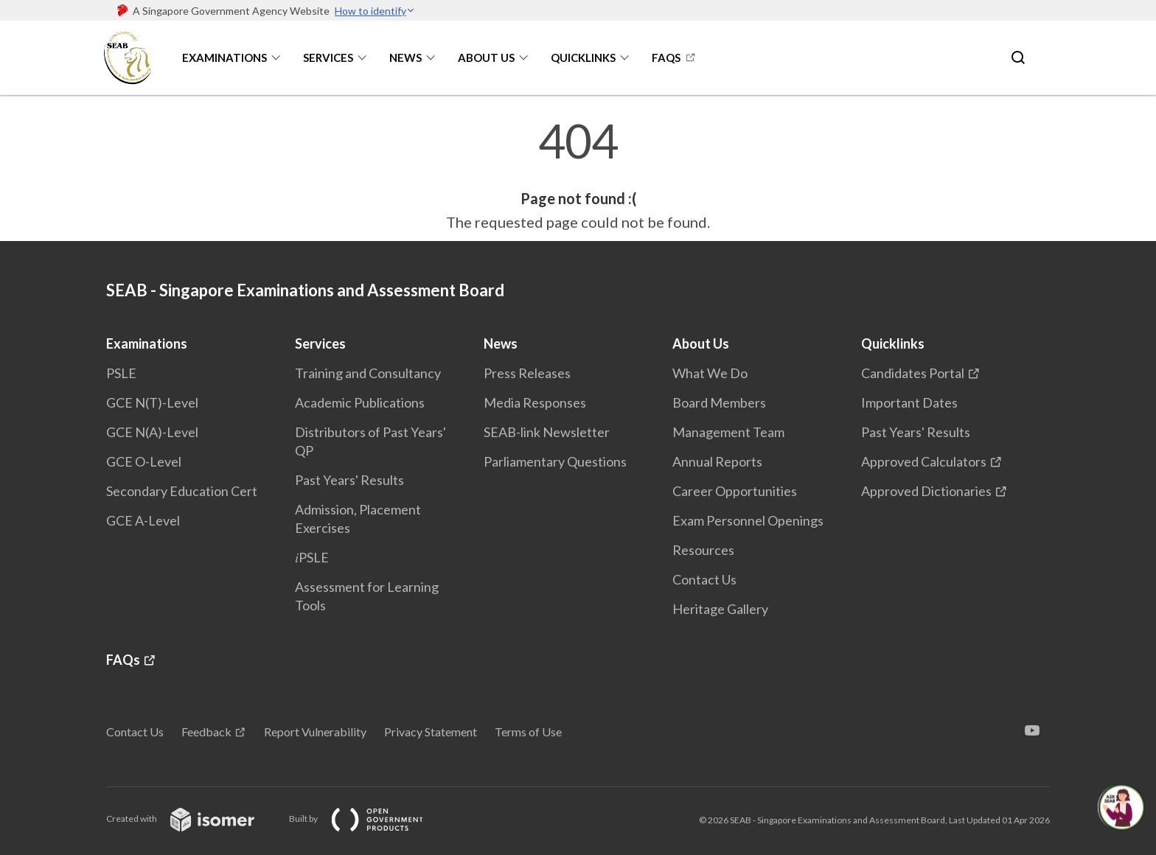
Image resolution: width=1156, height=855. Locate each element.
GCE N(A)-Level (152, 432)
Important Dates (909, 402)
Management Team (728, 432)
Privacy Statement (430, 732)
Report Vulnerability (315, 732)
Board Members (719, 402)
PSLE (121, 373)
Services (328, 57)
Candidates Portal (912, 373)
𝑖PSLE (312, 557)
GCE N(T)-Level (152, 402)
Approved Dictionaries (926, 491)
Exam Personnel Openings (748, 520)
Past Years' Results (349, 480)
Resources (703, 550)
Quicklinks (583, 57)
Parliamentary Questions (555, 461)
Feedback (206, 732)
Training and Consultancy (368, 373)
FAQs (666, 57)
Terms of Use (528, 732)
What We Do (710, 373)
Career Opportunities (734, 491)
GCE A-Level (143, 520)
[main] (578, 175)
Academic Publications (360, 402)
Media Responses (535, 402)
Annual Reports (717, 461)
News (405, 57)
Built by (368, 818)
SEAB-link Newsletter (547, 432)
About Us (486, 57)
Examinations (224, 57)
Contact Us (704, 579)
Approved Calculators (923, 461)
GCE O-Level (143, 461)
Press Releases (527, 373)
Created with (192, 818)
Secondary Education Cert (181, 491)
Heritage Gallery (720, 609)
